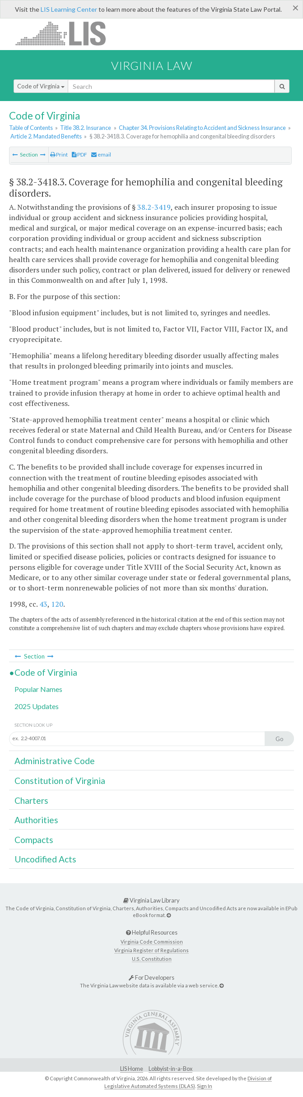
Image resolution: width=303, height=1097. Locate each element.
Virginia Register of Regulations (151, 950)
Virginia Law (151, 65)
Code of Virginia (41, 86)
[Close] (295, 8)
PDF (79, 154)
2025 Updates (36, 706)
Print (59, 154)
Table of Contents (31, 127)
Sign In (204, 1086)
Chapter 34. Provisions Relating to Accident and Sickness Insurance (202, 127)
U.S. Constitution (152, 959)
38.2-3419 (154, 207)
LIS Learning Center (69, 9)
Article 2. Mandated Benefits (46, 136)
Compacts (33, 839)
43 (43, 604)
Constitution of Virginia (59, 780)
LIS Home (131, 1068)
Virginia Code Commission (152, 942)
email (101, 154)
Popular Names (38, 689)
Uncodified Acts (45, 859)
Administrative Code (54, 761)
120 (57, 604)
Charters (31, 800)
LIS (65, 33)
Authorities (36, 820)
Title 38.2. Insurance (85, 127)
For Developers (151, 977)
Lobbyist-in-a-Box (170, 1068)
